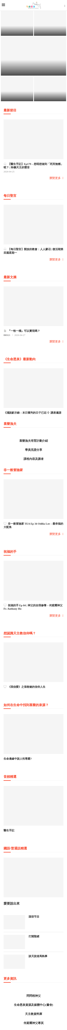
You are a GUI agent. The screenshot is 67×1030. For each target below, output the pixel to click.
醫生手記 (9, 830)
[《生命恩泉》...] (17, 88)
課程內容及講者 (34, 458)
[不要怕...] (17, 23)
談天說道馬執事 (38, 956)
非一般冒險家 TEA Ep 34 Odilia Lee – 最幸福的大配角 (33, 525)
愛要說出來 (12, 903)
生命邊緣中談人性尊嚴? (18, 758)
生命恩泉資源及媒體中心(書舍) (33, 1004)
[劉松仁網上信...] (50, 88)
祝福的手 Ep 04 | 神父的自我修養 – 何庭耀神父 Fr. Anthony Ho (33, 607)
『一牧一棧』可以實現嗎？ (22, 330)
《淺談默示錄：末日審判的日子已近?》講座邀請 (32, 412)
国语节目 (34, 916)
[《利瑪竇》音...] (33, 56)
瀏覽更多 (56, 177)
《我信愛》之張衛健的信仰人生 (24, 686)
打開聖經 (34, 936)
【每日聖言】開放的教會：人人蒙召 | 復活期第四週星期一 (33, 251)
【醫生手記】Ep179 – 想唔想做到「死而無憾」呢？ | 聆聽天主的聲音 (33, 165)
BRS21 (7, 335)
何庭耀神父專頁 (34, 1022)
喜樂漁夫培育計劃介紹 (33, 440)
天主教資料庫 (33, 1013)
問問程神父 (33, 995)
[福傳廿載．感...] (50, 23)
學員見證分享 (33, 449)
